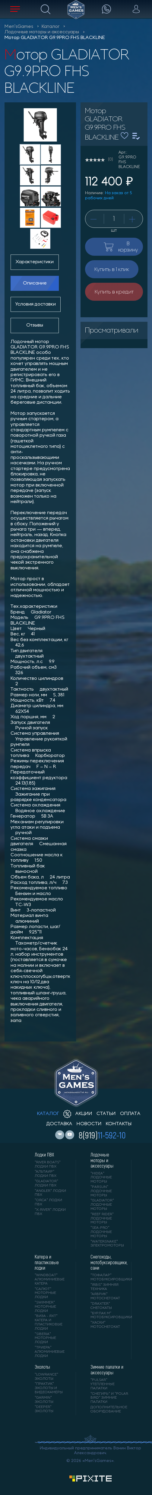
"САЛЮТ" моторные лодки (45, 1293)
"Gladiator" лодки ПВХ (46, 1183)
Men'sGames (19, 27)
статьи (106, 1114)
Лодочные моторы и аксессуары (42, 32)
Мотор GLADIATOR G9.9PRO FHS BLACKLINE (55, 38)
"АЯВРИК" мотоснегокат (105, 1296)
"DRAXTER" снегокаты (101, 1306)
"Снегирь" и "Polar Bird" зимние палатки (109, 1398)
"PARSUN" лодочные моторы (101, 1191)
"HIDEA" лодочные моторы (101, 1177)
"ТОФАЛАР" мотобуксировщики (106, 1277)
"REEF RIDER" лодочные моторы (102, 1218)
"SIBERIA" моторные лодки (45, 1338)
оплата (130, 1114)
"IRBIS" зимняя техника (104, 1287)
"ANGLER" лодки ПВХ (50, 1193)
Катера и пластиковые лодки (47, 1262)
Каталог (50, 27)
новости (89, 1124)
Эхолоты (42, 1367)
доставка (59, 1124)
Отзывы (34, 325)
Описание (35, 283)
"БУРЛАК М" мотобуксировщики (106, 1315)
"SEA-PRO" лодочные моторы (101, 1232)
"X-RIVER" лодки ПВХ (50, 1212)
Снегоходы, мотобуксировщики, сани (106, 1262)
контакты (118, 1124)
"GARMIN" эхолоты (44, 1399)
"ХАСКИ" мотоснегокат (105, 1324)
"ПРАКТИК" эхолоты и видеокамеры (49, 1388)
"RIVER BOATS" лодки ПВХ (48, 1164)
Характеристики (35, 262)
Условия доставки (35, 304)
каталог (48, 1114)
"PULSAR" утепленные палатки (102, 1384)
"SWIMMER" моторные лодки (45, 1307)
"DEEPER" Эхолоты (44, 1409)
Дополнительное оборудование (108, 1409)
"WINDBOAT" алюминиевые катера (50, 1279)
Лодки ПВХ (44, 1154)
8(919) (102, 1134)
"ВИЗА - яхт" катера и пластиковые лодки (48, 1322)
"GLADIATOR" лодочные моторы (102, 1204)
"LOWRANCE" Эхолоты (46, 1376)
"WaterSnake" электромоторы (106, 1243)
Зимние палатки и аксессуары (106, 1369)
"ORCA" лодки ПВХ (48, 1202)
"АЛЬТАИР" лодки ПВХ (45, 1173)
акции (77, 1114)
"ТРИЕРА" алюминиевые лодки (50, 1352)
